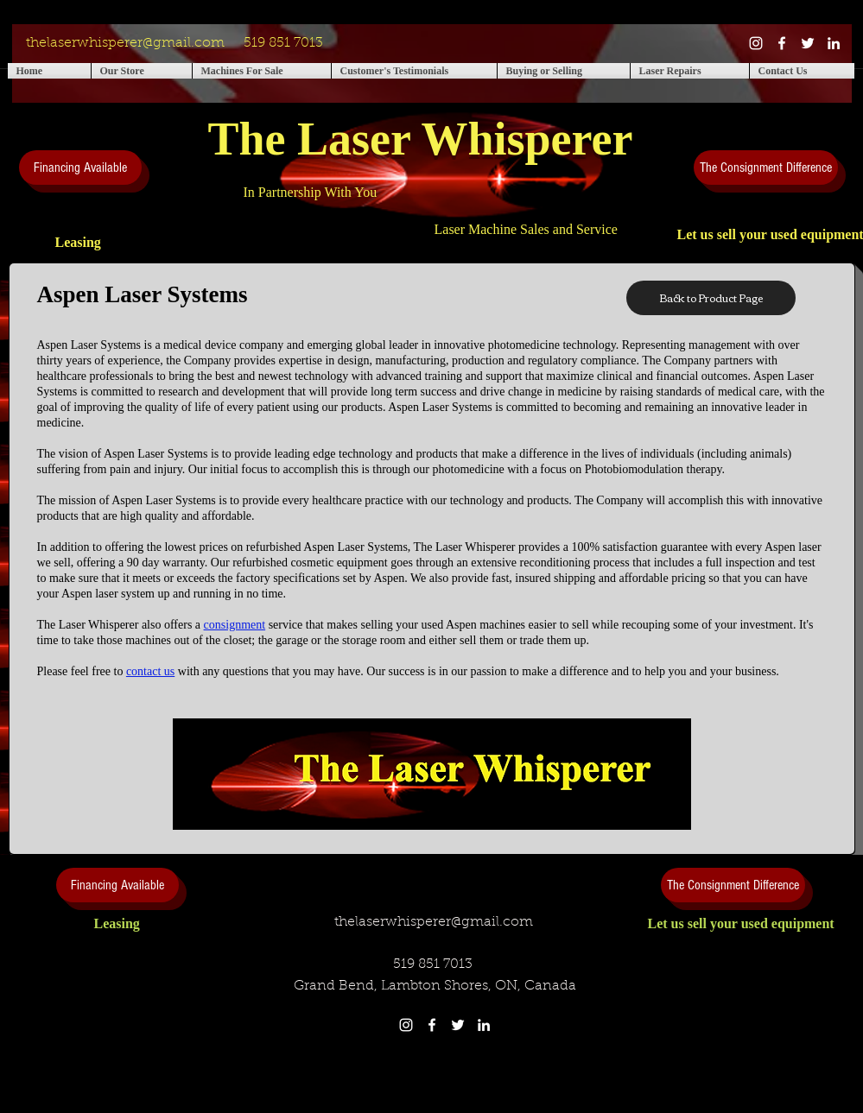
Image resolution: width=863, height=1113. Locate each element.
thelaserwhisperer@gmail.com (125, 43)
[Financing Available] (80, 167)
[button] (142, 71)
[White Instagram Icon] (756, 43)
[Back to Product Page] (711, 298)
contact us (150, 671)
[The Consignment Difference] (766, 167)
